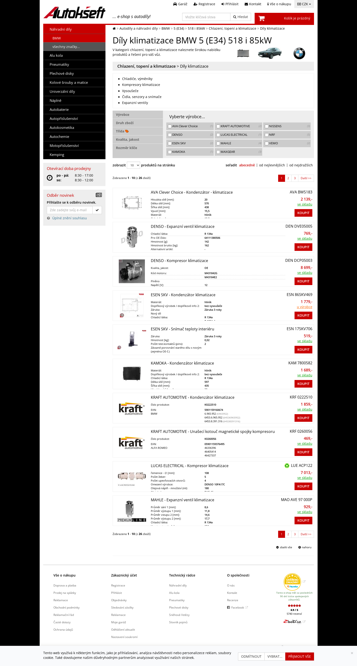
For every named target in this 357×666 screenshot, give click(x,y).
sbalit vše (286, 547)
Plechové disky (62, 73)
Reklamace (60, 600)
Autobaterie (59, 109)
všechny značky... (66, 46)
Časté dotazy (62, 622)
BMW (56, 38)
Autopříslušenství (64, 118)
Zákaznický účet (124, 575)
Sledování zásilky (122, 607)
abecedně (247, 165)
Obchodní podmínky (66, 607)
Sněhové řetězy (179, 615)
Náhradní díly (61, 29)
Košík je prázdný (297, 18)
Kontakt (232, 593)
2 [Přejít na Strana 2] (288, 178)
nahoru (306, 547)
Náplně (55, 100)
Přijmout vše (299, 656)
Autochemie (59, 136)
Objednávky (119, 600)
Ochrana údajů (63, 629)
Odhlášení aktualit (123, 629)
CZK (304, 4)
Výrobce (122, 114)
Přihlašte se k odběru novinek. (71, 202)
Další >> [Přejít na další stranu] (306, 178)
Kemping (57, 154)
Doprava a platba (64, 585)
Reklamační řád (63, 615)
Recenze (232, 600)
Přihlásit (116, 593)
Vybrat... (274, 656)
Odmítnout (251, 656)
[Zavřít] (352, 653)
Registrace (118, 585)
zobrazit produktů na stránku (144, 165)
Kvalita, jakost (127, 139)
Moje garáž (118, 622)
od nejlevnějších (272, 165)
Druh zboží (124, 123)
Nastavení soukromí (124, 637)
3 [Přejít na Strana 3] (295, 178)
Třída (122, 131)
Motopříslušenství (64, 145)
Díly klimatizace (194, 66)
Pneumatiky (59, 64)
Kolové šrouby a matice (69, 82)
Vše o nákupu (64, 575)
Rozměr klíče (126, 147)
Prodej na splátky (64, 593)
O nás (231, 585)
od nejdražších (301, 165)
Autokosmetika (62, 127)
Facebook (237, 607)
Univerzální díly (62, 91)
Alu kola (56, 55)
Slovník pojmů (178, 622)
